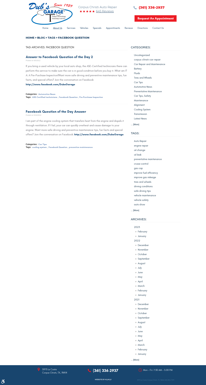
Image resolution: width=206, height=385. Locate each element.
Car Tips (42, 144)
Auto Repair (140, 141)
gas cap (138, 168)
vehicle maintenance (145, 195)
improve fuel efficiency (146, 172)
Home (45, 28)
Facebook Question (73, 38)
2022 (137, 240)
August (141, 263)
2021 (136, 299)
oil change (139, 150)
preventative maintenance (148, 159)
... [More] (135, 124)
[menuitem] (45, 28)
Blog (41, 38)
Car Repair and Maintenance (149, 64)
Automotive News (46, 94)
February (142, 231)
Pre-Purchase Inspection (91, 97)
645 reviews (105, 11)
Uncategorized (142, 55)
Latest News (140, 118)
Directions (143, 28)
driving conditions (143, 186)
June (140, 272)
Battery (137, 68)
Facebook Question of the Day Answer (56, 111)
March (141, 286)
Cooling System (142, 109)
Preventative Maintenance (148, 91)
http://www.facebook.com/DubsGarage (50, 84)
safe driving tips (142, 191)
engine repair (141, 145)
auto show (139, 204)
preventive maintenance (81, 147)
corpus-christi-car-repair (147, 59)
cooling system (39, 147)
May (140, 276)
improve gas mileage (145, 177)
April (140, 281)
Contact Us (158, 28)
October (142, 254)
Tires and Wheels (143, 77)
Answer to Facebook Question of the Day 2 (59, 57)
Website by (103, 380)
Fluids (137, 73)
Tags (51, 38)
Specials (97, 28)
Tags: (135, 133)
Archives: (139, 219)
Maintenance (141, 100)
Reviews (129, 28)
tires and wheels (142, 181)
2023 (137, 227)
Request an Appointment (156, 18)
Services (71, 28)
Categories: (141, 47)
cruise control (141, 163)
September (144, 258)
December (143, 245)
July (140, 267)
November (143, 249)
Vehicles (84, 28)
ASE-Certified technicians (44, 97)
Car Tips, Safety (142, 95)
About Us (57, 28)
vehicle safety (141, 200)
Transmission (140, 114)
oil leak (137, 154)
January (142, 236)
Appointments (113, 28)
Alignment (139, 105)
